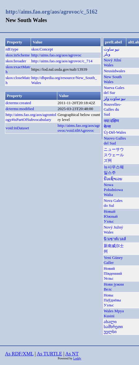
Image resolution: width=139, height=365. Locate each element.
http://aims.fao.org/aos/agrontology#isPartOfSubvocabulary (31, 117)
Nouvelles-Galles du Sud (112, 109)
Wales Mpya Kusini (114, 313)
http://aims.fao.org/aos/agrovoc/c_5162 (52, 12)
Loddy (77, 358)
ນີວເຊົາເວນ (113, 178)
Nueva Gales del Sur (114, 90)
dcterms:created (18, 102)
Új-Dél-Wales (115, 132)
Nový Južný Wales (113, 229)
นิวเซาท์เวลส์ (115, 239)
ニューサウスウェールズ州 (114, 155)
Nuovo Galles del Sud (115, 140)
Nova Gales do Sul (113, 203)
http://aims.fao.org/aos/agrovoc (56, 55)
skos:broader (16, 61)
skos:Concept (42, 49)
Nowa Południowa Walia (113, 189)
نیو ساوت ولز (115, 98)
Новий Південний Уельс (113, 273)
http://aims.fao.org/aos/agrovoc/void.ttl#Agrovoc (79, 128)
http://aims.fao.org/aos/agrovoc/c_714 (62, 61)
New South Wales (113, 79)
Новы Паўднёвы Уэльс (112, 300)
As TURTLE (49, 353)
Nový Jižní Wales (112, 62)
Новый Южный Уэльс (111, 216)
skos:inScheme (18, 55)
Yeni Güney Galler (113, 260)
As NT (72, 353)
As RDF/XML (19, 353)
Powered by (65, 358)
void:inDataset (17, 128)
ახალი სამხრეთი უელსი (113, 326)
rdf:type (12, 49)
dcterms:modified (20, 108)
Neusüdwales (114, 71)
